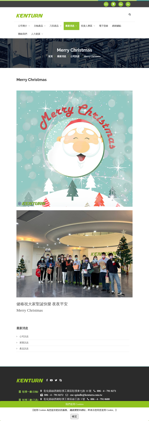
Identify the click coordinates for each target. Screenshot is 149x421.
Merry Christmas (92, 56)
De (128, 4)
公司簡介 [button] (24, 26)
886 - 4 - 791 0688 (100, 399)
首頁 (50, 56)
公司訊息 (74, 56)
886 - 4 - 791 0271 (106, 391)
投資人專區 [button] (88, 26)
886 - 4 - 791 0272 (53, 395)
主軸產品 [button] (40, 26)
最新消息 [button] (71, 26)
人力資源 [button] (37, 34)
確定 (74, 416)
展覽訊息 (22, 342)
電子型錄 (103, 26)
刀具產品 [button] (55, 26)
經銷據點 (116, 26)
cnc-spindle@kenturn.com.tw (86, 395)
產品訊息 (22, 348)
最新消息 (61, 56)
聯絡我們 (22, 34)
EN (106, 4)
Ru (120, 4)
